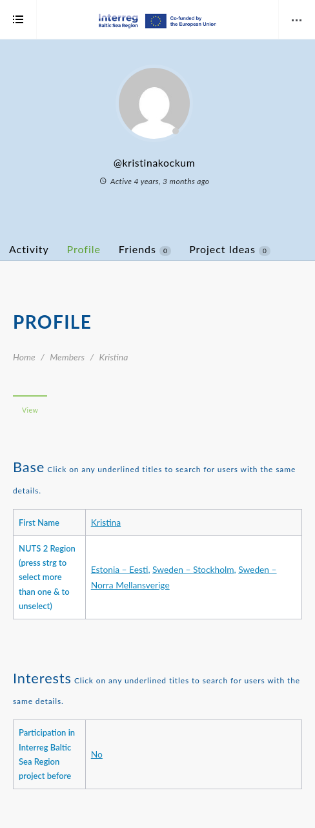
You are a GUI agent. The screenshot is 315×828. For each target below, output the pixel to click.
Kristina (106, 522)
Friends (145, 249)
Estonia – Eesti (119, 569)
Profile (84, 249)
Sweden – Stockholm (193, 569)
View (30, 410)
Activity (29, 249)
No (97, 754)
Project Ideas (229, 249)
